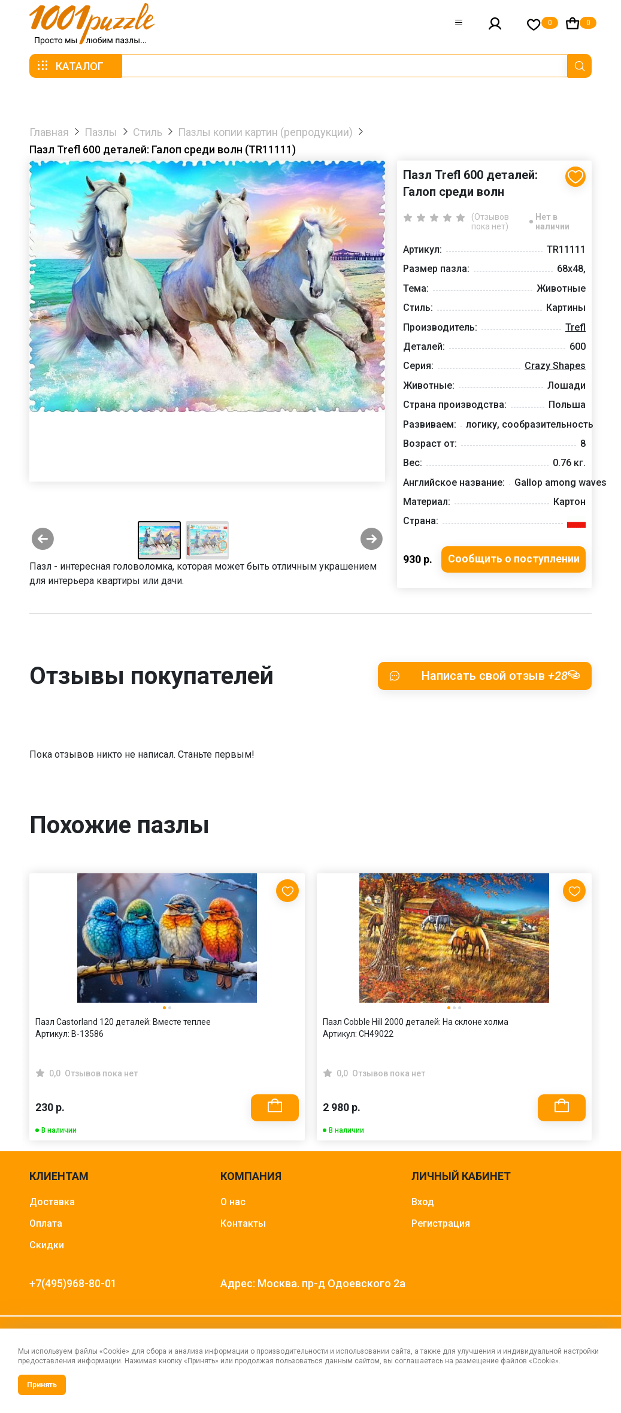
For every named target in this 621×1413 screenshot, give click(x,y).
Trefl (575, 327)
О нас (233, 1202)
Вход (422, 1202)
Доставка (52, 1202)
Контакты (243, 1224)
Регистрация (440, 1224)
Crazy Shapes (555, 365)
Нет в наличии (552, 221)
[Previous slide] (42, 540)
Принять (42, 1385)
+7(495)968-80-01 (73, 1284)
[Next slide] (371, 540)
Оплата (45, 1224)
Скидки (46, 1245)
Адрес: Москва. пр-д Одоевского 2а (312, 1284)
